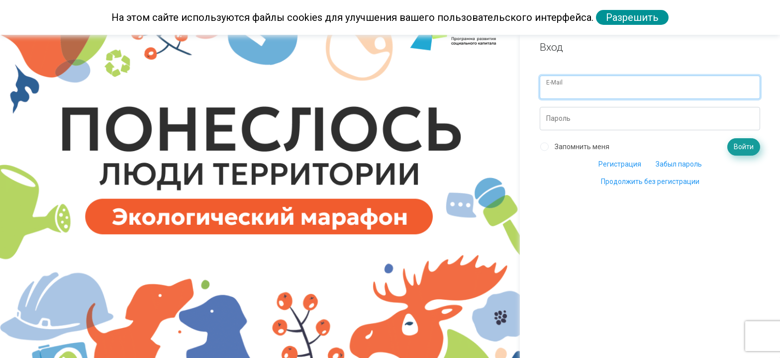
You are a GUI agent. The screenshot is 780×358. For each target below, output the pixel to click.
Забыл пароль (679, 164)
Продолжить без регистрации (650, 181)
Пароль (558, 118)
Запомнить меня (582, 147)
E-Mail (554, 82)
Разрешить (632, 17)
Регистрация (619, 164)
